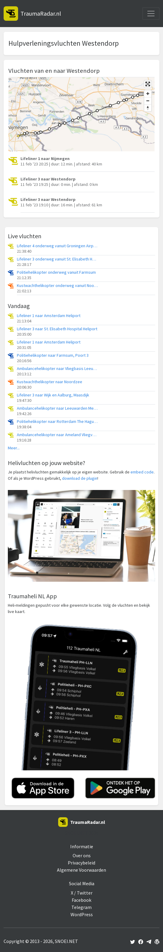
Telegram (81, 907)
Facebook (81, 900)
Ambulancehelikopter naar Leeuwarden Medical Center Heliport (57, 408)
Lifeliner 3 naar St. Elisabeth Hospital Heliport (57, 328)
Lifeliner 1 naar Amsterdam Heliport (48, 315)
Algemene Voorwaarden (81, 870)
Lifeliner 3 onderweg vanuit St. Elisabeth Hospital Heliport (57, 259)
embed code (142, 472)
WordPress (82, 914)
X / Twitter (81, 893)
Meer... (14, 448)
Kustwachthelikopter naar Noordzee (49, 381)
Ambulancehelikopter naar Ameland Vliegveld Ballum (57, 434)
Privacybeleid (81, 863)
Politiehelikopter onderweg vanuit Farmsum (56, 272)
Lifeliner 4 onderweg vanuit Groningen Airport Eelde (57, 245)
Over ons (82, 855)
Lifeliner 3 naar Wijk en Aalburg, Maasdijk (53, 395)
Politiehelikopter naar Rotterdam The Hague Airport (57, 421)
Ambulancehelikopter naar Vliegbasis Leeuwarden (57, 368)
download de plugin (79, 478)
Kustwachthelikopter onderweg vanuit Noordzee (57, 285)
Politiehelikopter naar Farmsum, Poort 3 (53, 355)
